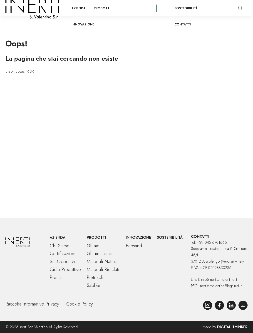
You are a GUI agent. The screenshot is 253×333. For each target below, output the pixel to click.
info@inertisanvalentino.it (219, 279)
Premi (55, 277)
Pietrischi (95, 277)
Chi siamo (59, 246)
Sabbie (93, 285)
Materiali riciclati (103, 269)
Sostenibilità (184, 8)
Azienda (73, 8)
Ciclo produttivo (65, 269)
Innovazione (124, 8)
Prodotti (97, 8)
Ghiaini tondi (99, 253)
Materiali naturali (103, 261)
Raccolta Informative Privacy (32, 304)
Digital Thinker (232, 327)
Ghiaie (93, 246)
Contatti (212, 8)
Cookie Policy (79, 304)
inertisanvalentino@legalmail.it (220, 285)
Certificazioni (62, 253)
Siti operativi (62, 261)
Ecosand (134, 246)
